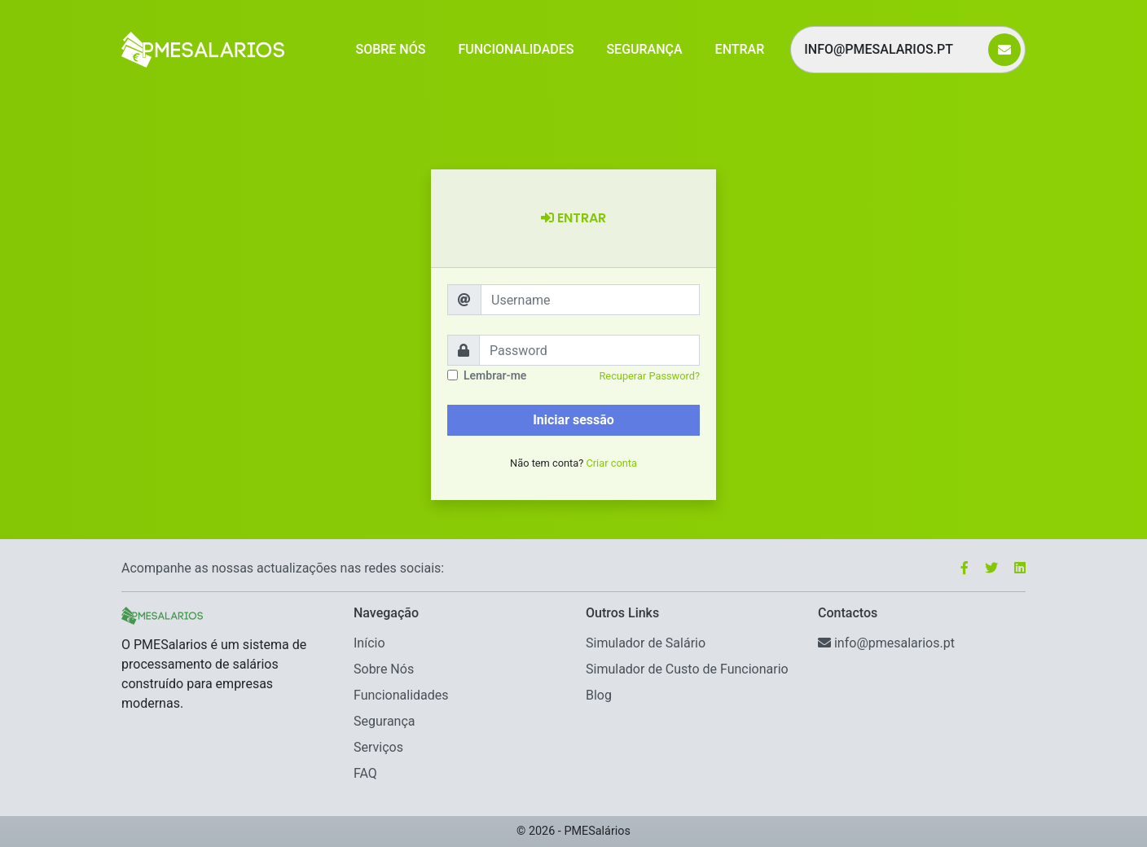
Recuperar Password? (649, 376)
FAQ (365, 773)
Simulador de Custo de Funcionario (687, 669)
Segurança (644, 49)
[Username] (590, 299)
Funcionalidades (516, 49)
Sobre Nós (390, 49)
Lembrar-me (495, 375)
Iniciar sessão (573, 420)
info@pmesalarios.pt (891, 49)
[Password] (589, 350)
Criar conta (611, 463)
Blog (599, 695)
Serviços (378, 747)
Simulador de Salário (645, 643)
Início (369, 643)
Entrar (740, 49)
